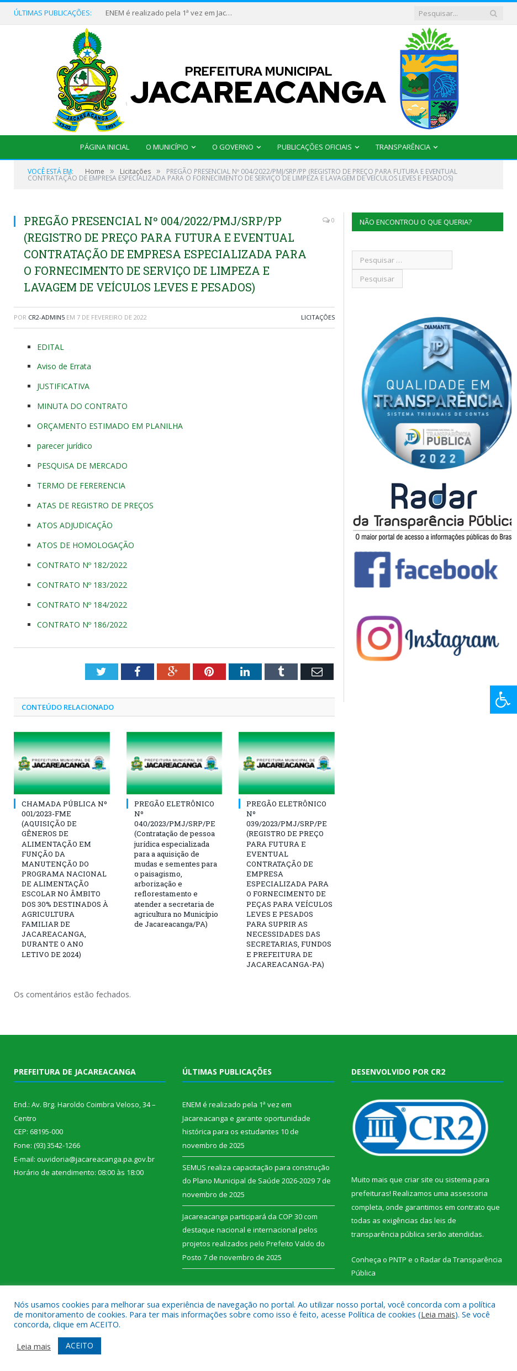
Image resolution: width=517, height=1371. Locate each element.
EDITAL (50, 347)
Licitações (318, 317)
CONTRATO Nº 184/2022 (82, 604)
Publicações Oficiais (314, 147)
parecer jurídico (64, 445)
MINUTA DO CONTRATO (82, 406)
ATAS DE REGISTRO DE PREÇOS (95, 505)
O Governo (233, 147)
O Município (167, 147)
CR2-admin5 (46, 317)
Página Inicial (104, 147)
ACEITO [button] (79, 1345)
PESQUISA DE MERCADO (82, 465)
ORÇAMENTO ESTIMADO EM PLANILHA (110, 426)
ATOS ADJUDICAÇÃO (75, 525)
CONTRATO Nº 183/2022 (82, 585)
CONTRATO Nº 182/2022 (82, 565)
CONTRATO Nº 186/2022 (82, 624)
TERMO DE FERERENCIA (81, 485)
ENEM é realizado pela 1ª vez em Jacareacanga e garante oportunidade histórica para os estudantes (171, 13)
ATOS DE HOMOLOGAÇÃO (85, 545)
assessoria (469, 1193)
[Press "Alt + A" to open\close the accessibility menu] (503, 700)
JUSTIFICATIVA (63, 386)
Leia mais (438, 1314)
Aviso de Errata (64, 366)
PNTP (398, 1259)
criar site (418, 1179)
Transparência (403, 147)
